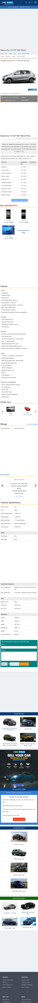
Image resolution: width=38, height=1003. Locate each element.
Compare (23, 97)
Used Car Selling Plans (8, 980)
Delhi (23, 987)
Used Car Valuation (7, 987)
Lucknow (27, 987)
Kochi (27, 982)
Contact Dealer (19, 496)
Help (23, 999)
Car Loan (5, 982)
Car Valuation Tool (19, 152)
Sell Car (10, 7)
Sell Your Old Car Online (19, 789)
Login (31, 2)
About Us (24, 1002)
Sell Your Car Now (19, 819)
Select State (26, 2)
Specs (13, 56)
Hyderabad (30, 985)
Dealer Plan (22, 7)
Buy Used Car (15, 7)
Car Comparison (6, 1002)
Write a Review (24, 100)
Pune (27, 980)
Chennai (23, 982)
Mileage (8, 56)
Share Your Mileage (32, 424)
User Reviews (21, 56)
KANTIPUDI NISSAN (19, 479)
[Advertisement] (19, 28)
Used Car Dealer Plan (7, 985)
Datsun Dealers (5, 475)
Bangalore (24, 985)
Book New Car (6, 999)
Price (2, 56)
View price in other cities (19, 200)
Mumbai (23, 980)
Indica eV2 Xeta (27, 414)
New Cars (28, 7)
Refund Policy (28, 999)
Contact (29, 1002)
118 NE (10, 415)
